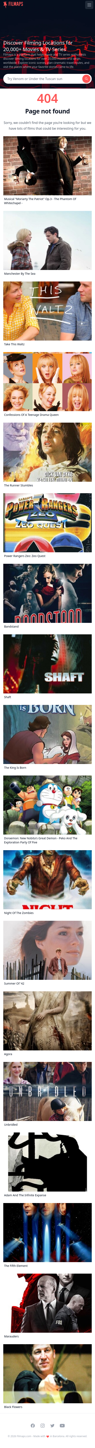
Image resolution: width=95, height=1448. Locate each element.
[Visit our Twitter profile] (52, 1425)
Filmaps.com (24, 1436)
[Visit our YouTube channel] (62, 1425)
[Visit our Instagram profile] (42, 1425)
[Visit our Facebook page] (32, 1425)
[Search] (42, 79)
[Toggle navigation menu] (89, 5)
